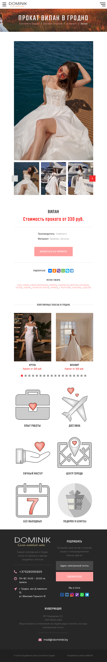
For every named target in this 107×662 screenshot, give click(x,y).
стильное (77, 287)
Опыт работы (36, 426)
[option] (53, 100)
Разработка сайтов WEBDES (80, 655)
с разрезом (65, 287)
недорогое (63, 285)
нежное (27, 287)
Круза (32, 365)
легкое (19, 287)
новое (26, 285)
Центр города (78, 473)
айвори (53, 285)
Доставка (80, 426)
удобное (87, 287)
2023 (19, 285)
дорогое (74, 285)
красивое (84, 285)
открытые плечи (41, 287)
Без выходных (38, 521)
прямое (54, 287)
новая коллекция (39, 285)
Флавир (74, 365)
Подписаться (74, 534)
